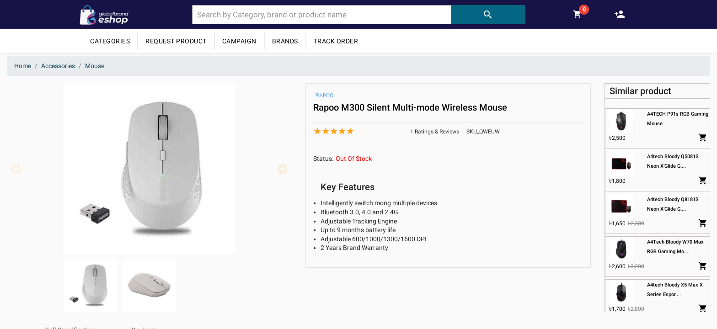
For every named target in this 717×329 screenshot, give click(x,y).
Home (22, 65)
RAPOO (324, 95)
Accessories (58, 65)
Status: (323, 158)
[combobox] (321, 14)
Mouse (94, 65)
